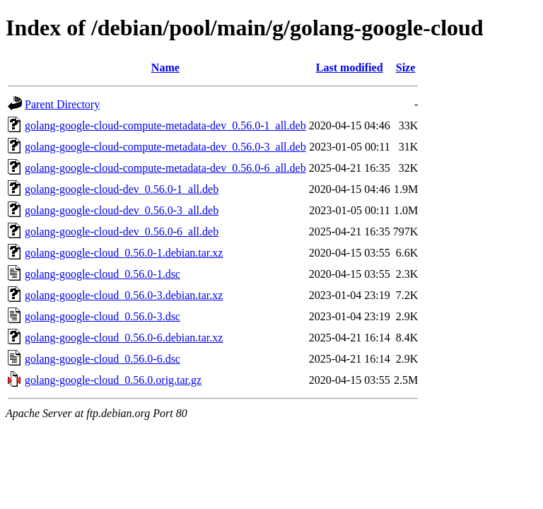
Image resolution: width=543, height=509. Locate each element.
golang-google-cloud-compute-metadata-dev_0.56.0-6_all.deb (165, 168)
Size (406, 68)
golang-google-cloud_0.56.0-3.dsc (102, 316)
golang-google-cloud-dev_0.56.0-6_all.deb (121, 232)
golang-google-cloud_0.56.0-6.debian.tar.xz (124, 338)
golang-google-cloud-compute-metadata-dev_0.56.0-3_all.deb (165, 147)
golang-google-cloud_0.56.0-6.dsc (102, 359)
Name (165, 68)
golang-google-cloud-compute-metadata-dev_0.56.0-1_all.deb (165, 125)
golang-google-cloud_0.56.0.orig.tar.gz (113, 380)
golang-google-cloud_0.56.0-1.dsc (102, 274)
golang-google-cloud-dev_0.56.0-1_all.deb (121, 189)
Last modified (349, 68)
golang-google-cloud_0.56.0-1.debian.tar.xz (124, 253)
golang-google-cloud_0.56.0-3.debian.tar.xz (124, 295)
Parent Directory (62, 104)
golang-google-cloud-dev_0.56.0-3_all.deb (121, 210)
